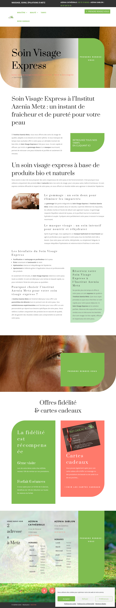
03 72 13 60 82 (83, 2)
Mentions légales (100, 604)
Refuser (85, 599)
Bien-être (21, 12)
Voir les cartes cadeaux (83, 487)
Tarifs (43, 12)
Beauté (33, 12)
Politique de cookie (70, 604)
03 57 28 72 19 (66, 5)
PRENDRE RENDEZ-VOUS (98, 11)
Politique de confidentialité (85, 604)
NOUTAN (33, 605)
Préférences (104, 599)
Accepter (66, 599)
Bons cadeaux (23, 21)
